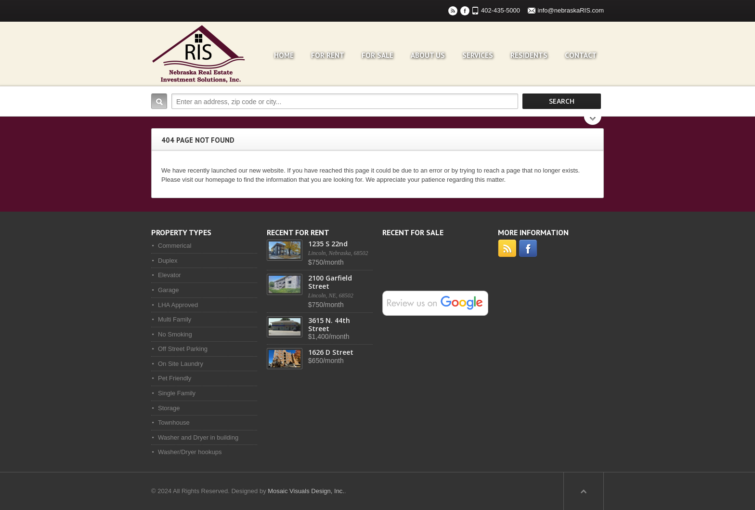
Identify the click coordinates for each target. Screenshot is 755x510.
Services (477, 55)
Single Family (176, 393)
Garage (168, 290)
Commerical (174, 245)
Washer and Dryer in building (198, 437)
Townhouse (174, 422)
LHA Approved (178, 305)
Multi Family (174, 319)
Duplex (167, 260)
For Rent (327, 55)
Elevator (169, 275)
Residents (528, 55)
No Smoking (175, 334)
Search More (593, 121)
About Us (428, 55)
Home (284, 55)
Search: (159, 101)
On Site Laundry (180, 363)
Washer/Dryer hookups (189, 452)
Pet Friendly (174, 378)
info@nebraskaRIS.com (571, 10)
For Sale (377, 55)
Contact (581, 55)
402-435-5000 (500, 10)
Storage (169, 408)
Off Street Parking (183, 348)
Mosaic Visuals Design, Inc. (306, 491)
